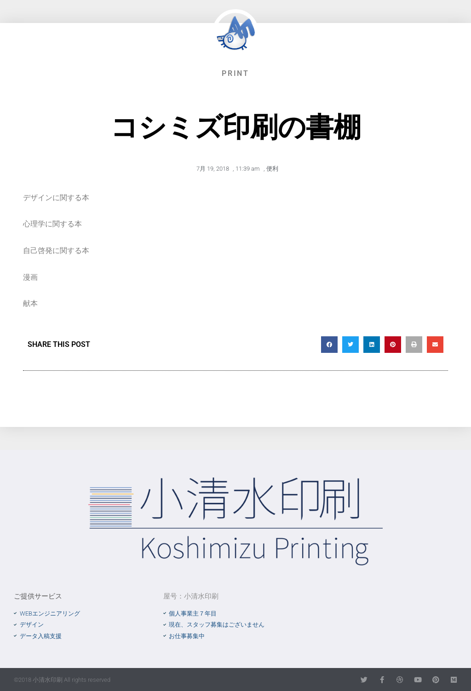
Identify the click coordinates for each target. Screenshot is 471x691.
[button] (329, 344)
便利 (272, 168)
